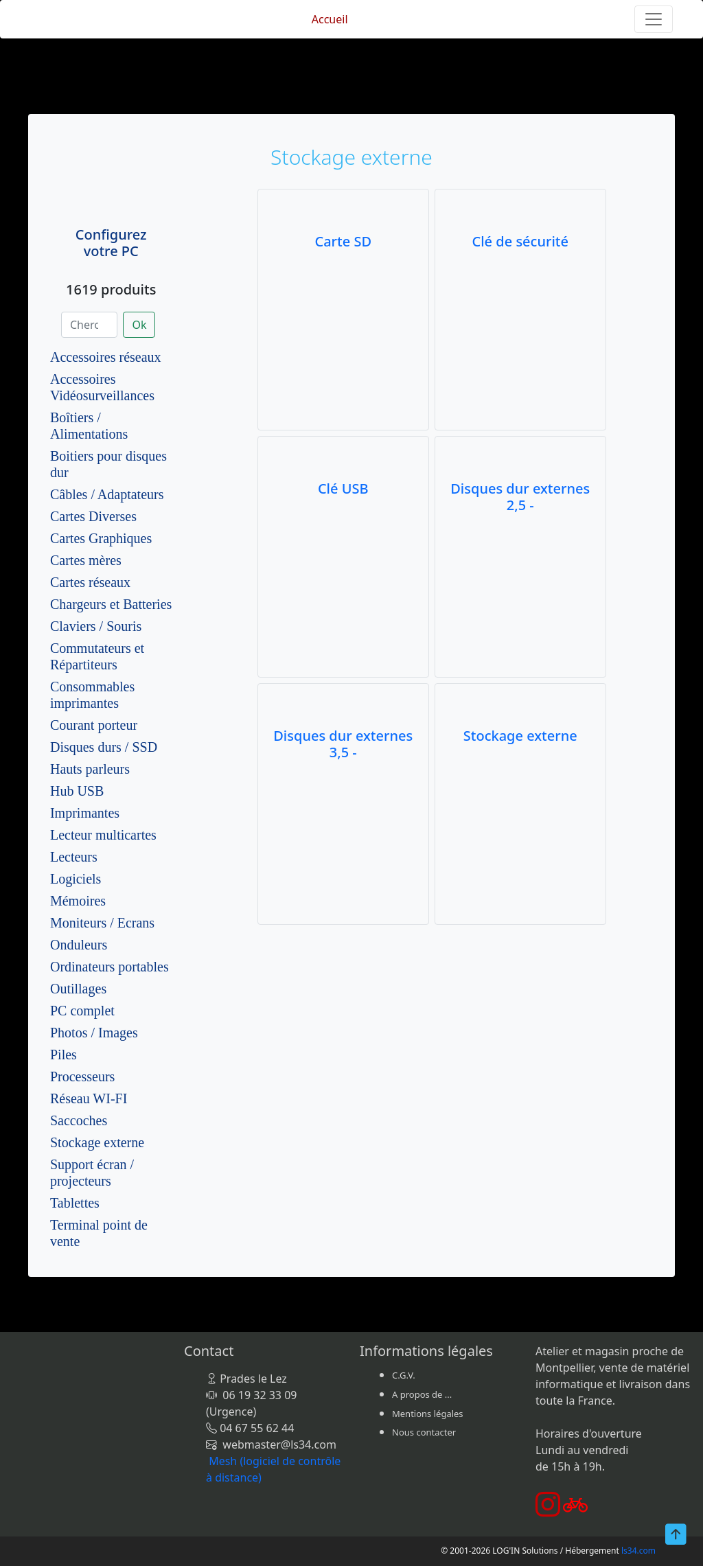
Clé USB (343, 488)
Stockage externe (97, 1142)
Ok (139, 324)
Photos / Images (94, 1032)
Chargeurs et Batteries (111, 604)
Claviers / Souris (95, 626)
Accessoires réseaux (105, 357)
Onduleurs (78, 944)
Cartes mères (86, 560)
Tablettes (75, 1202)
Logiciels (75, 878)
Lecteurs (73, 856)
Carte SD (342, 241)
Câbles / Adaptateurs (107, 494)
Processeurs (82, 1076)
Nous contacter (424, 1432)
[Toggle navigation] (653, 19)
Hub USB (77, 790)
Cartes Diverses (93, 516)
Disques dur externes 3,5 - (343, 743)
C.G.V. (403, 1375)
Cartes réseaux (90, 582)
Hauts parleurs (90, 768)
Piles (63, 1054)
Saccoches (78, 1120)
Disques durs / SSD (103, 747)
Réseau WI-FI (88, 1098)
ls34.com (638, 1550)
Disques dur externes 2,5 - (520, 496)
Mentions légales (427, 1413)
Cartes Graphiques (101, 538)
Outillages (78, 988)
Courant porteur (93, 725)
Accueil (330, 19)
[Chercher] (89, 325)
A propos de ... (422, 1394)
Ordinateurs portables (109, 966)
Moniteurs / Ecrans (102, 922)
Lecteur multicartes (103, 834)
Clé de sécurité (520, 241)
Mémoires (78, 900)
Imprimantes (84, 812)
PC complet (82, 1010)
